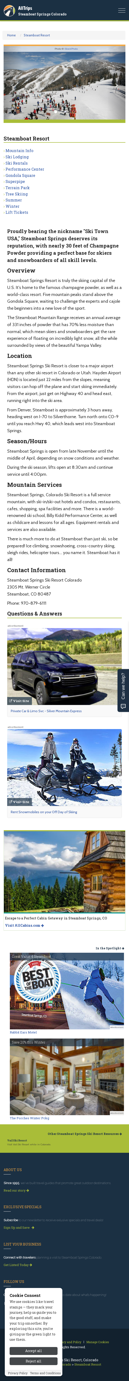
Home (11, 35)
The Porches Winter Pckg (29, 1118)
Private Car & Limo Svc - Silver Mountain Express (46, 711)
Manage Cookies (97, 1342)
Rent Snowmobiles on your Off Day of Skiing (44, 812)
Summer (14, 199)
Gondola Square (20, 175)
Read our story (16, 1190)
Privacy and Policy (68, 1342)
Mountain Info (19, 150)
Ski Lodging (17, 156)
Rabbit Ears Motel (23, 1032)
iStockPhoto (71, 48)
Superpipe (15, 181)
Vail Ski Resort (17, 1140)
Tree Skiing (17, 193)
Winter (12, 206)
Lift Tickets (17, 212)
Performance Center (25, 169)
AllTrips (25, 8)
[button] (13, 83)
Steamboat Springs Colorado (42, 14)
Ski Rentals (17, 163)
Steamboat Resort (37, 35)
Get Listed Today (18, 1265)
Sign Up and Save (19, 1227)
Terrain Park (18, 187)
